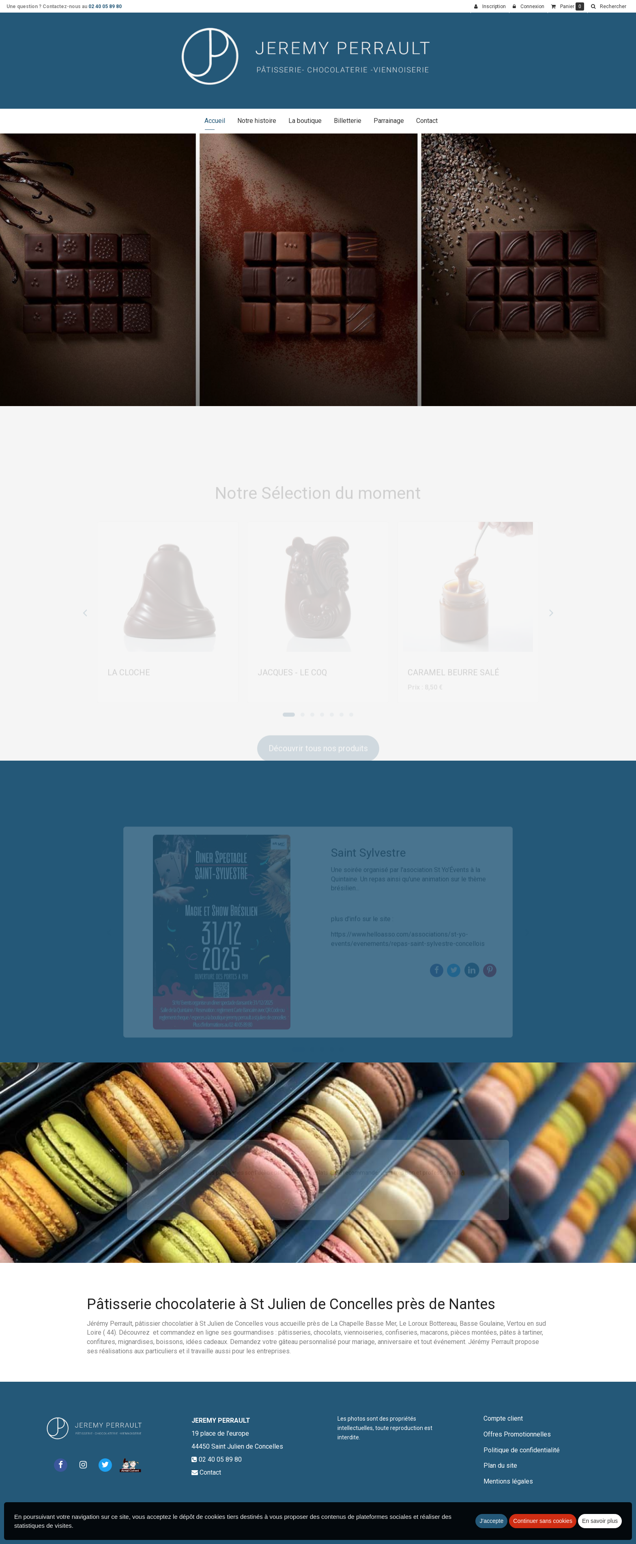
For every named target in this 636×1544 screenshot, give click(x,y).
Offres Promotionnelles (517, 1434)
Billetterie (347, 121)
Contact (427, 121)
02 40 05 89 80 (105, 6)
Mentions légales (508, 1481)
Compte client (503, 1418)
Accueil (214, 121)
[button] (608, 6)
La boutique (305, 121)
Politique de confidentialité (521, 1450)
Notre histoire (256, 121)
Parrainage (389, 121)
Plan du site (500, 1465)
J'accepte (491, 1521)
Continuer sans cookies (542, 1521)
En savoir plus (600, 1521)
